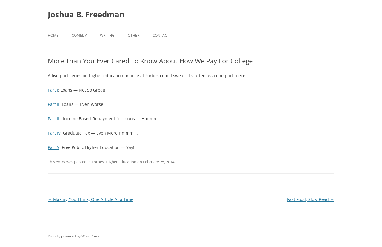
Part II (53, 104)
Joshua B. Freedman (86, 14)
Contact (161, 35)
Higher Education (121, 161)
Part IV (54, 133)
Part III (54, 118)
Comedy (79, 35)
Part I (53, 90)
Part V (53, 147)
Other (133, 35)
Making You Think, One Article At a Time (90, 199)
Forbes (98, 161)
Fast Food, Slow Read (310, 199)
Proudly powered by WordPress (74, 236)
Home (53, 35)
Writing (107, 35)
